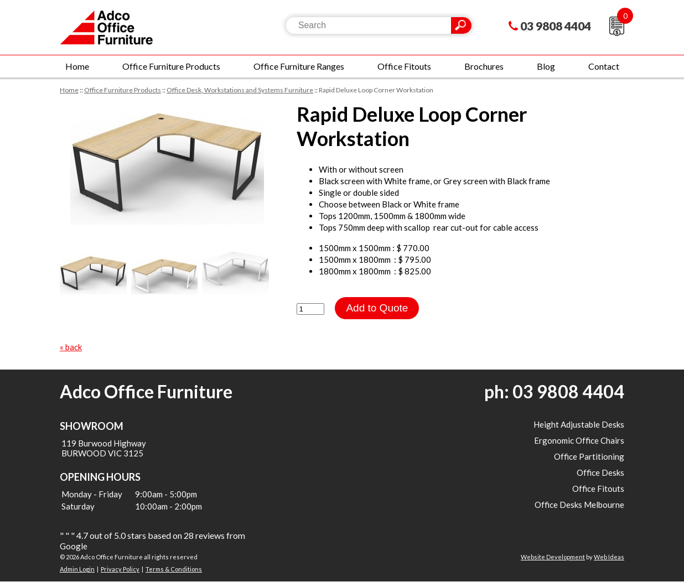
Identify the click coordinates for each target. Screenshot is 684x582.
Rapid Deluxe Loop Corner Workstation (376, 90)
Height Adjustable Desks (578, 424)
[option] (167, 163)
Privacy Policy (120, 569)
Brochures (484, 66)
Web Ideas (609, 556)
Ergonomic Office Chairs (579, 440)
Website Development (553, 556)
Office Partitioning (589, 456)
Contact (603, 66)
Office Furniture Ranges (298, 66)
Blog (546, 66)
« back (71, 347)
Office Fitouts (404, 66)
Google (73, 546)
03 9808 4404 (555, 26)
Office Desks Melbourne (579, 505)
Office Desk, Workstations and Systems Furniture (240, 90)
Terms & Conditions (174, 569)
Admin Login (77, 569)
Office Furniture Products (171, 66)
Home (77, 66)
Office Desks (600, 472)
